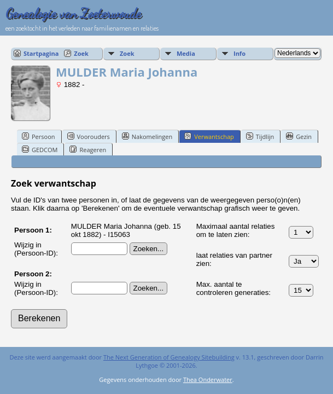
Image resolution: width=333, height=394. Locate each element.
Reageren (87, 149)
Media (186, 53)
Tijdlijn (260, 136)
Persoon (38, 136)
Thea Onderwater (207, 379)
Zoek (81, 53)
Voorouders (88, 136)
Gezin (299, 136)
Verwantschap (209, 136)
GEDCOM (39, 149)
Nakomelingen (147, 136)
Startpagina (41, 53)
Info (239, 53)
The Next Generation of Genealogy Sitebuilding (169, 357)
